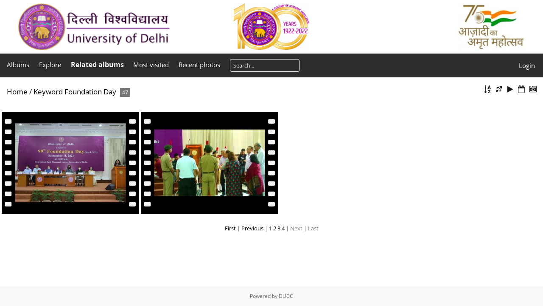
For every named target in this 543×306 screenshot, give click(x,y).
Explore (50, 64)
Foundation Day (90, 91)
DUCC (286, 296)
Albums (18, 64)
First (230, 228)
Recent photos (199, 64)
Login (527, 65)
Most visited (151, 64)
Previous (252, 228)
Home (17, 91)
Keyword (48, 91)
